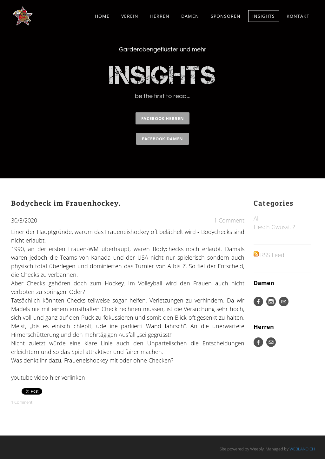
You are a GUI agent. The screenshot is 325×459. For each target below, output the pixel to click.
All (257, 218)
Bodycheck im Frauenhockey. (66, 203)
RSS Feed (272, 255)
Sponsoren (226, 16)
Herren (159, 16)
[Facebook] (258, 301)
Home (102, 16)
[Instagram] (271, 301)
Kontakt (298, 16)
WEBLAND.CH (302, 449)
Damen (190, 16)
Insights (263, 16)
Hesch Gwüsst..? (274, 227)
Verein (129, 16)
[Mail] (284, 301)
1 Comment (229, 220)
